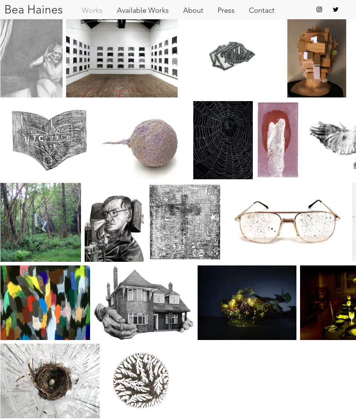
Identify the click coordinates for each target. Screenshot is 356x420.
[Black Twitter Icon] (335, 9)
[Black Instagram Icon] (319, 9)
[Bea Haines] (33, 9)
